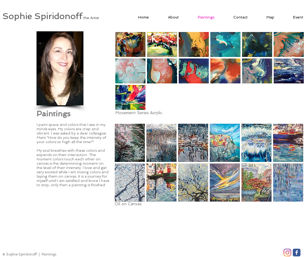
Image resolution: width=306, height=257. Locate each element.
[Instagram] (287, 252)
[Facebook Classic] (296, 252)
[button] (130, 44)
